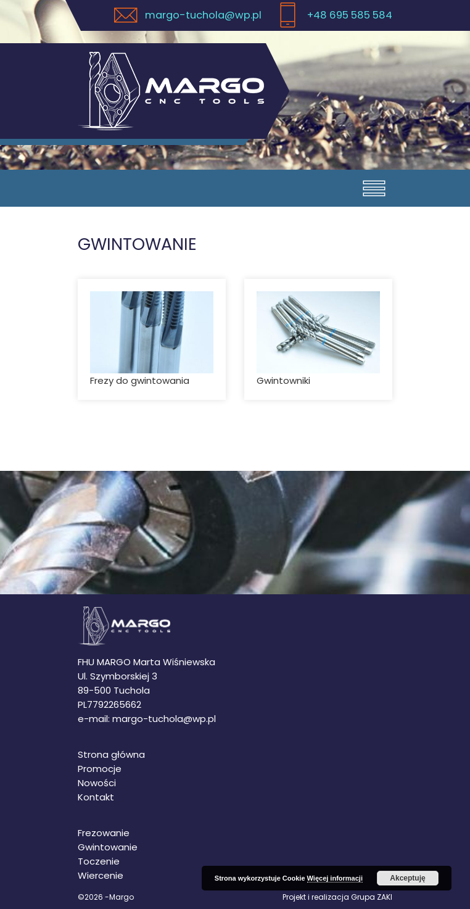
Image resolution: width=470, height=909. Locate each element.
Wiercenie (100, 875)
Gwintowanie (108, 847)
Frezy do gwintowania (139, 380)
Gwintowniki (283, 380)
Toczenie (99, 861)
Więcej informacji (335, 878)
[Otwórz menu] (373, 188)
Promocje (100, 768)
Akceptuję (407, 878)
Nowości (97, 782)
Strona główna (111, 754)
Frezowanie (104, 832)
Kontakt (96, 797)
